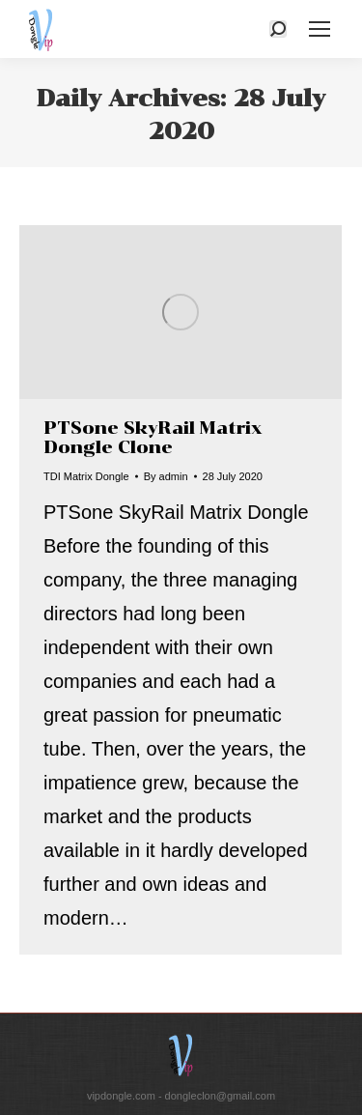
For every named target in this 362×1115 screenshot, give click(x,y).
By (166, 476)
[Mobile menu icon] (319, 29)
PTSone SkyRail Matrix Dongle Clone (153, 437)
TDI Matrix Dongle (86, 476)
